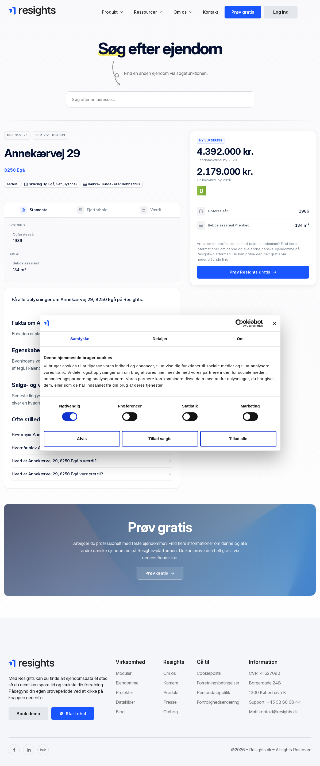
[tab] (33, 209)
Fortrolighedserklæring (218, 702)
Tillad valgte (159, 438)
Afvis (82, 438)
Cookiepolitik (209, 673)
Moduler (124, 673)
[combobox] (160, 99)
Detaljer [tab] (160, 338)
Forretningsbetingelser (218, 683)
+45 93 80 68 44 (284, 702)
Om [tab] (240, 338)
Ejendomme (127, 683)
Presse (170, 702)
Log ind (280, 12)
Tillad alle (238, 438)
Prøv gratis (243, 12)
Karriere (170, 683)
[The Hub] (43, 749)
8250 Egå (14, 170)
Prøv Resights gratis (253, 272)
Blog (120, 711)
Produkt (171, 692)
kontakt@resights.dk (278, 711)
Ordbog (170, 711)
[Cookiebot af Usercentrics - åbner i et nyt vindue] (239, 323)
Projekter (124, 692)
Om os (169, 673)
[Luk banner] (274, 323)
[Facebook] (14, 749)
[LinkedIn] (28, 749)
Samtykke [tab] (79, 338)
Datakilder (125, 702)
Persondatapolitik (213, 692)
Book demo (28, 713)
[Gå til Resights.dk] (32, 11)
